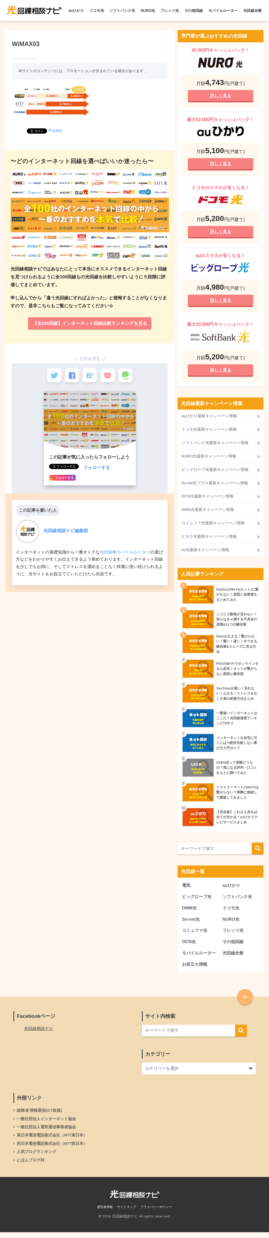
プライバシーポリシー (156, 1212)
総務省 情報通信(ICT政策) (39, 1115)
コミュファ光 (195, 934)
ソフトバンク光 (122, 10)
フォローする (96, 469)
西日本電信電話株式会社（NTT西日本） (52, 1149)
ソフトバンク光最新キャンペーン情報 (215, 445)
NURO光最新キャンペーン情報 (209, 458)
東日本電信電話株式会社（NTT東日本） (52, 1140)
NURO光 (148, 10)
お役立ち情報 (195, 968)
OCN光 (189, 945)
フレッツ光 (170, 10)
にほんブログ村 (30, 1165)
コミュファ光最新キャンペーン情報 (213, 526)
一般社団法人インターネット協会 (46, 1123)
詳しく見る (220, 95)
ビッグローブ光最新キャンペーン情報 (215, 472)
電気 (186, 888)
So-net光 (191, 922)
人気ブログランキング (36, 1157)
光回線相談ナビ (38, 1033)
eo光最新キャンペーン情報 (205, 553)
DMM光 (189, 911)
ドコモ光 (96, 10)
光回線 (106, 553)
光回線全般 (252, 10)
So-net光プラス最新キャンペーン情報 (215, 485)
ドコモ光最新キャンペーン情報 (209, 431)
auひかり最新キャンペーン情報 (209, 418)
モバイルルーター (223, 10)
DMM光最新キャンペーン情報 (208, 512)
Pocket (55, 130)
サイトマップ (126, 1212)
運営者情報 (105, 1212)
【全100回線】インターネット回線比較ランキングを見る (89, 323)
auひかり (76, 10)
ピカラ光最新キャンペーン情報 (209, 539)
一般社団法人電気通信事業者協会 (46, 1132)
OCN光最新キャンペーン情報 (208, 499)
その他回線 (193, 10)
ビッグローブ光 (197, 900)
